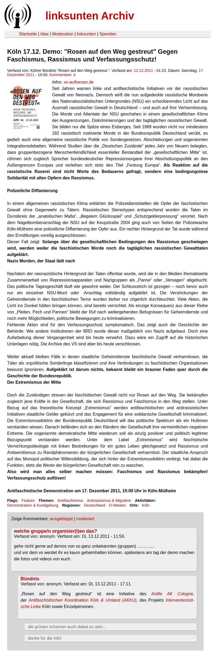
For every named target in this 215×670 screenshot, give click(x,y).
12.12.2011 (143, 70)
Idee (44, 34)
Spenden (107, 34)
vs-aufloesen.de (79, 82)
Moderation (62, 34)
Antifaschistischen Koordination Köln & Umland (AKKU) (82, 600)
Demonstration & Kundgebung (32, 505)
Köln (145, 505)
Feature (28, 500)
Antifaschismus (70, 500)
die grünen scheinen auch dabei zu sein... (67, 626)
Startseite (28, 34)
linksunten (86, 34)
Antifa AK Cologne (172, 594)
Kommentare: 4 (62, 75)
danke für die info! (45, 638)
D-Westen (117, 505)
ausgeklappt (61, 518)
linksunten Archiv (89, 16)
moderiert (85, 518)
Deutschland (94, 505)
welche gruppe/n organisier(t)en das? (55, 531)
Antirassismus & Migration (109, 500)
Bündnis (30, 578)
